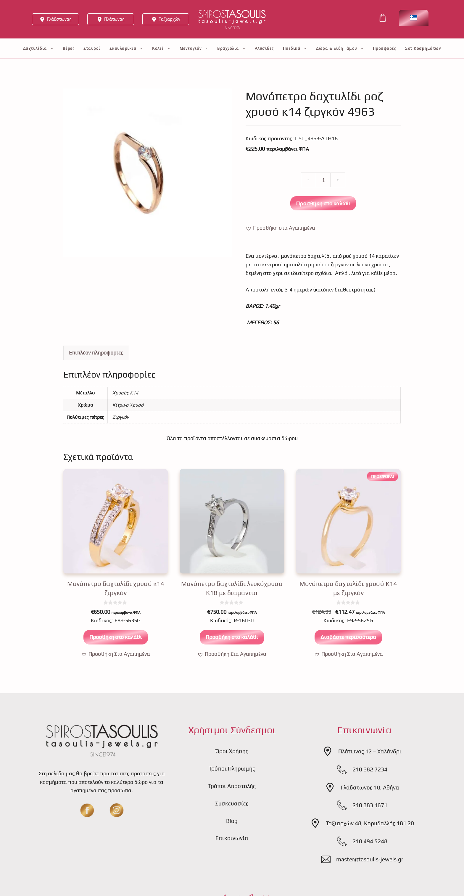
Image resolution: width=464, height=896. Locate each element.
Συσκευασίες (232, 803)
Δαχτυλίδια (38, 48)
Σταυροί (92, 48)
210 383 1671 (369, 805)
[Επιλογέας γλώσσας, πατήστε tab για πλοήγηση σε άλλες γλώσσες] (413, 18)
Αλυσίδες (264, 48)
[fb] (87, 810)
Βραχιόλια (231, 48)
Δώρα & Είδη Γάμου (340, 48)
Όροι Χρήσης (231, 751)
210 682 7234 (369, 769)
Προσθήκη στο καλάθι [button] (115, 637)
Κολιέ (161, 48)
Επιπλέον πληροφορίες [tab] (96, 352)
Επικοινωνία (231, 838)
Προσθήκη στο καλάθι (323, 203)
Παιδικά (295, 48)
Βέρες (69, 48)
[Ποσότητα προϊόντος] (323, 180)
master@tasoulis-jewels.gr (369, 859)
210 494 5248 (369, 841)
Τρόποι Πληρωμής (232, 768)
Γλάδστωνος (59, 19)
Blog (232, 821)
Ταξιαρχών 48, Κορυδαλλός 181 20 (370, 823)
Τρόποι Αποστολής (232, 786)
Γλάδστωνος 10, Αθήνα (370, 787)
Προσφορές (385, 48)
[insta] (116, 810)
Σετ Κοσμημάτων (423, 48)
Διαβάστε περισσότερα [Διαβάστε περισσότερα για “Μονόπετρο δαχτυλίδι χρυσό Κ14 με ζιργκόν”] (348, 637)
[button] (280, 228)
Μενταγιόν (194, 48)
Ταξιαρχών (169, 19)
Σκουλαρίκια (126, 48)
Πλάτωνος (114, 19)
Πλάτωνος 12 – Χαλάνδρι (370, 751)
